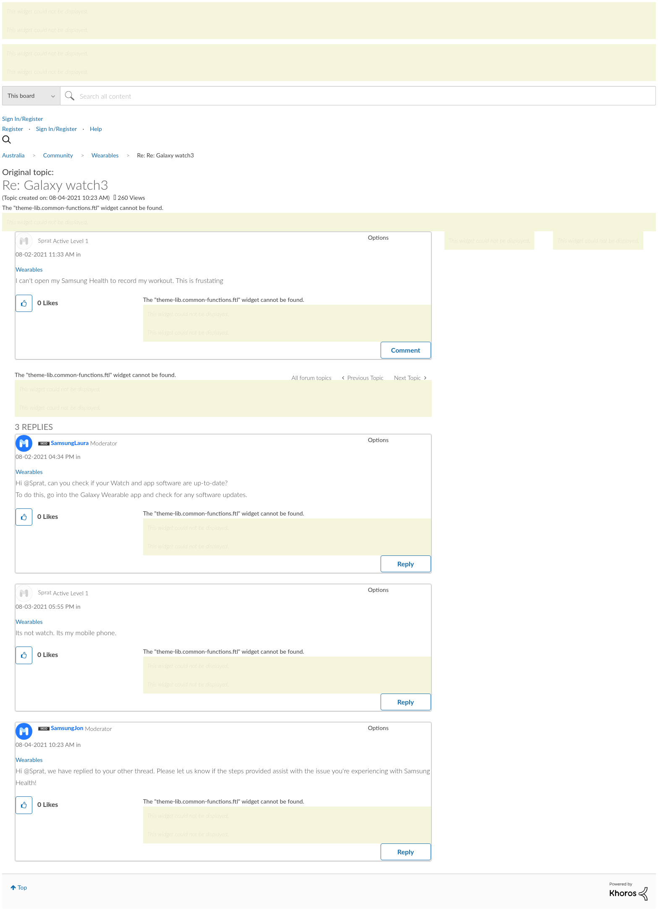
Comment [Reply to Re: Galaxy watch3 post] (405, 350)
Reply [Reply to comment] (405, 564)
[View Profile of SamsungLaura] (70, 442)
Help (96, 128)
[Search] (358, 95)
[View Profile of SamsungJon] (67, 727)
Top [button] (22, 887)
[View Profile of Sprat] (45, 240)
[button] (24, 303)
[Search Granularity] (31, 95)
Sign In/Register (22, 118)
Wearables (29, 269)
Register (12, 128)
